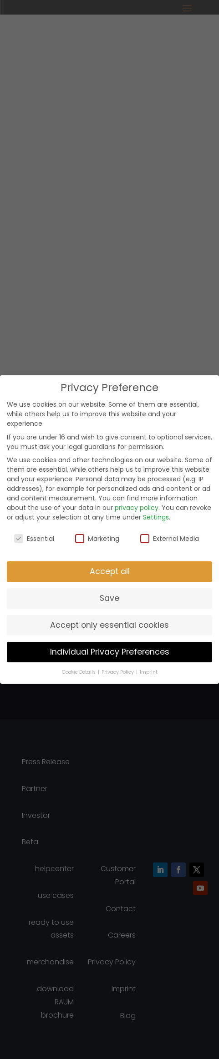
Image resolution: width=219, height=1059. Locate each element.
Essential (34, 538)
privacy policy (136, 507)
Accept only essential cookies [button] (109, 625)
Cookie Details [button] (79, 672)
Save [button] (109, 598)
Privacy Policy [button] (118, 672)
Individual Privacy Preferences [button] (109, 651)
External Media (169, 538)
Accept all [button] (110, 571)
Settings (156, 517)
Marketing (97, 538)
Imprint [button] (149, 672)
